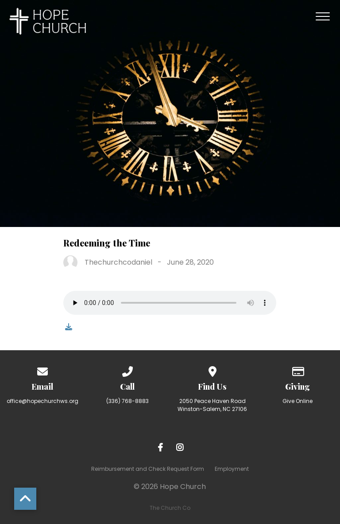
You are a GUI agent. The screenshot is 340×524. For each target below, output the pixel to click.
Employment (232, 469)
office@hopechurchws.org (42, 401)
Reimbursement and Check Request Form (147, 469)
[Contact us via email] (42, 370)
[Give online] (297, 370)
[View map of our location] (212, 370)
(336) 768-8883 (127, 401)
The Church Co (170, 508)
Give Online (297, 401)
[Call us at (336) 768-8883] (127, 370)
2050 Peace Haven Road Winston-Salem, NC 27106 (212, 405)
